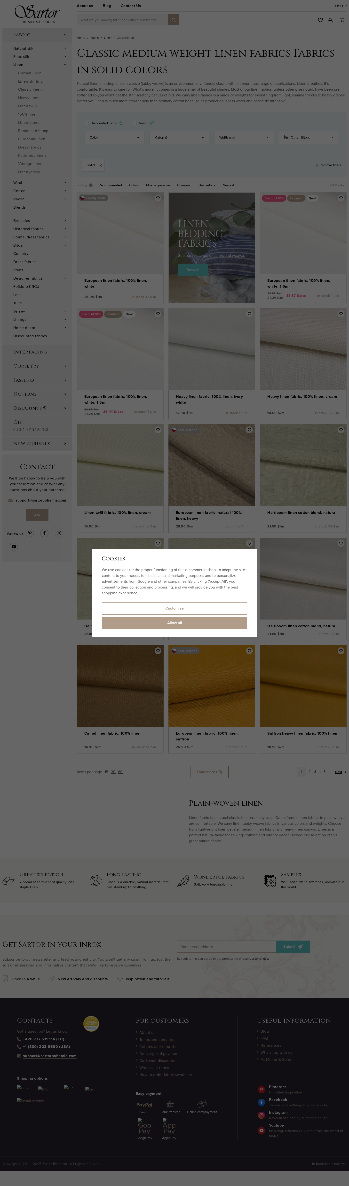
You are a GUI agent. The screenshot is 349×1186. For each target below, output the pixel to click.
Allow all (174, 623)
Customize (174, 608)
